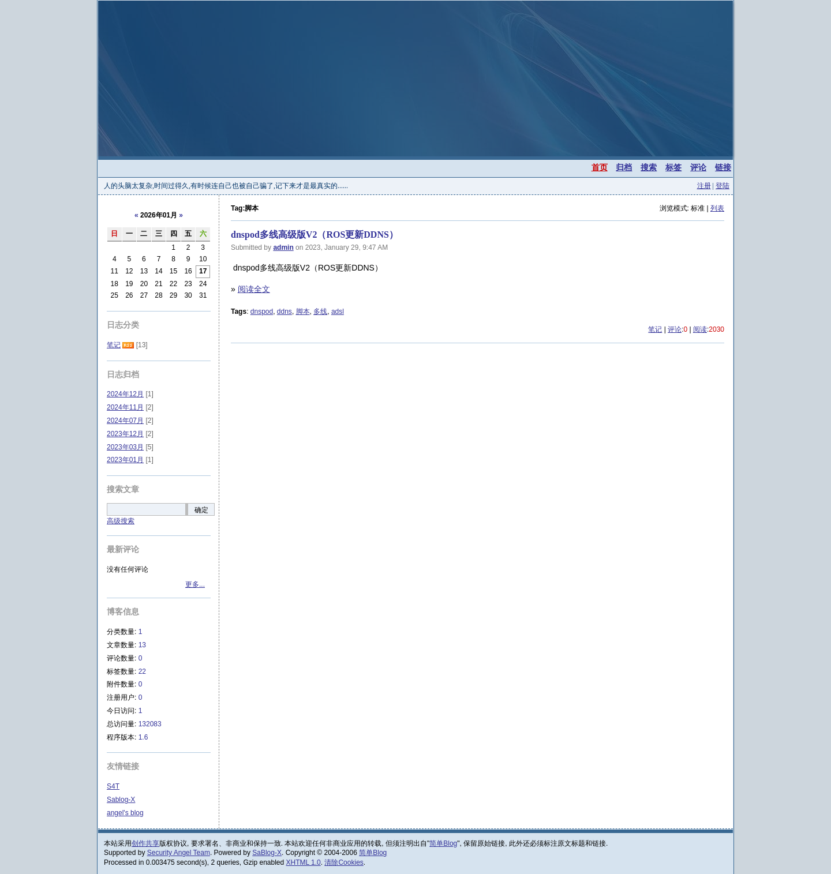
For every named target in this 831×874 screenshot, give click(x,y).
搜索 (649, 167)
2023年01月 (125, 460)
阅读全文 (254, 289)
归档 (624, 167)
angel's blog (125, 813)
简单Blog (443, 843)
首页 (600, 167)
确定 (201, 510)
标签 (673, 167)
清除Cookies (343, 862)
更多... (195, 584)
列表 (717, 208)
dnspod (261, 311)
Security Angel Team (178, 853)
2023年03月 (125, 447)
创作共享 (145, 843)
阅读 (700, 329)
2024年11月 (125, 407)
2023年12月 (125, 434)
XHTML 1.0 (303, 862)
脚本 (303, 311)
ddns (284, 311)
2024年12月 (125, 394)
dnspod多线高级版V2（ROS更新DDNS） (314, 234)
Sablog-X (121, 800)
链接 (723, 167)
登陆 (722, 186)
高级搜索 (120, 521)
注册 (704, 186)
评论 (698, 167)
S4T (113, 786)
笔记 (655, 329)
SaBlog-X (267, 853)
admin (283, 247)
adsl (337, 311)
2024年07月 (125, 421)
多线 (320, 311)
